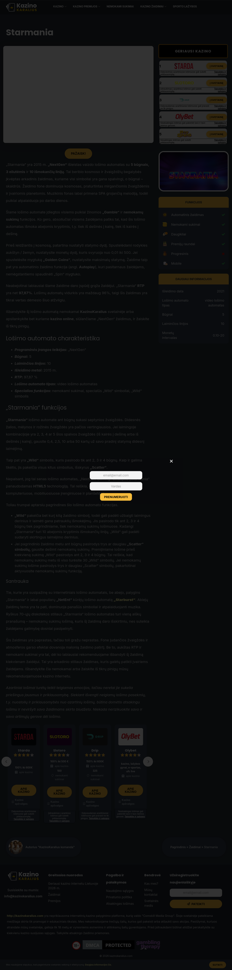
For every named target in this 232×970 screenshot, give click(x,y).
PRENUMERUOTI (116, 497)
